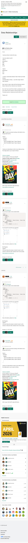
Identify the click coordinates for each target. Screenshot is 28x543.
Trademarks (3, 535)
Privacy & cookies (4, 531)
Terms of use (3, 533)
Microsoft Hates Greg (14, 163)
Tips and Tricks (14, 106)
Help (20, 17)
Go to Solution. (16, 102)
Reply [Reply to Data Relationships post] (10, 112)
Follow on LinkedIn (6, 155)
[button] (16, 37)
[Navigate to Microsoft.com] (4, 11)
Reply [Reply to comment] (10, 193)
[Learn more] (6, 443)
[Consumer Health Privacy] (14, 539)
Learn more (3, 8)
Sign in (16, 17)
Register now (16, 26)
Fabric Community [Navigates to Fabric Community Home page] (13, 11)
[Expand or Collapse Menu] (1, 15)
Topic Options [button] (22, 36)
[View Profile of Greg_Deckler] (7, 124)
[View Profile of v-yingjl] (10, 202)
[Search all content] (18, 20)
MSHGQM (10, 161)
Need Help (8, 106)
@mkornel (9, 210)
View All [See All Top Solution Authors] (4, 476)
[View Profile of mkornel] (6, 42)
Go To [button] (24, 17)
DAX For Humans (11, 164)
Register (11, 17)
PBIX (15, 244)
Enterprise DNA (13, 160)
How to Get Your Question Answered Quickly (11, 451)
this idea (18, 158)
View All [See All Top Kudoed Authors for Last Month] (4, 501)
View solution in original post (8, 187)
